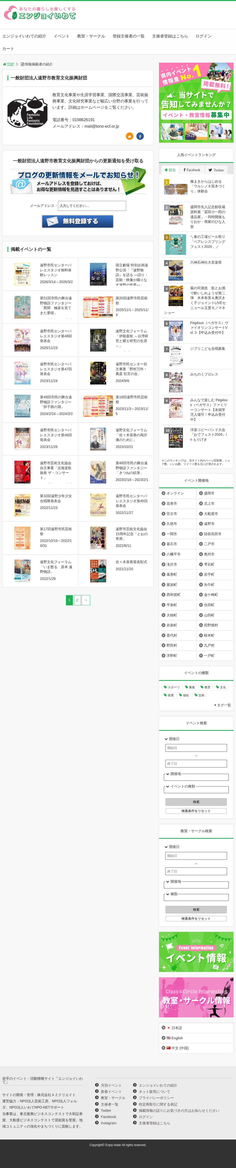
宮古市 (172, 514)
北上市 (209, 503)
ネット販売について (154, 1092)
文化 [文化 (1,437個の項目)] (223, 687)
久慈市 (172, 524)
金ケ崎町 (211, 595)
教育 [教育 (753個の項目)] (208, 687)
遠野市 (209, 524)
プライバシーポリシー (156, 1098)
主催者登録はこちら (170, 36)
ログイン (204, 36)
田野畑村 (211, 625)
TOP (8, 64)
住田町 (209, 605)
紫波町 (172, 585)
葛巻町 (172, 574)
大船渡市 (211, 514)
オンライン (175, 493)
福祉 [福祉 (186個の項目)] (186, 695)
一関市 (172, 534)
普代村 (172, 635)
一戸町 (209, 656)
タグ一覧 (224, 705)
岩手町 (209, 574)
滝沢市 (172, 564)
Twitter (106, 1111)
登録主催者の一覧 (129, 36)
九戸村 (209, 645)
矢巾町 (209, 585)
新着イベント (111, 1092)
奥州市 (209, 554)
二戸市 (209, 544)
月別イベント (111, 1085)
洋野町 (172, 656)
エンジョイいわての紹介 (24, 36)
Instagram (108, 1123)
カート (8, 48)
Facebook (108, 1117)
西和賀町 (174, 595)
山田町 (209, 615)
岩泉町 (172, 625)
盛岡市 (209, 493)
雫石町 (209, 564)
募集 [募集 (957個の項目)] (192, 687)
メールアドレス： (44, 206)
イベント (62, 36)
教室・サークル (91, 36)
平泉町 (172, 605)
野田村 (172, 645)
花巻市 (172, 503)
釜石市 (172, 544)
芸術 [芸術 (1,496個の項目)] (202, 695)
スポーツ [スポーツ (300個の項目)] (174, 687)
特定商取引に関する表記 (158, 1104)
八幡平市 (174, 554)
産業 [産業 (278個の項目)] (171, 695)
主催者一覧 (109, 1104)
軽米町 (209, 635)
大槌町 (172, 615)
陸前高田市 (213, 534)
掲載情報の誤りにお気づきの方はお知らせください (179, 1111)
